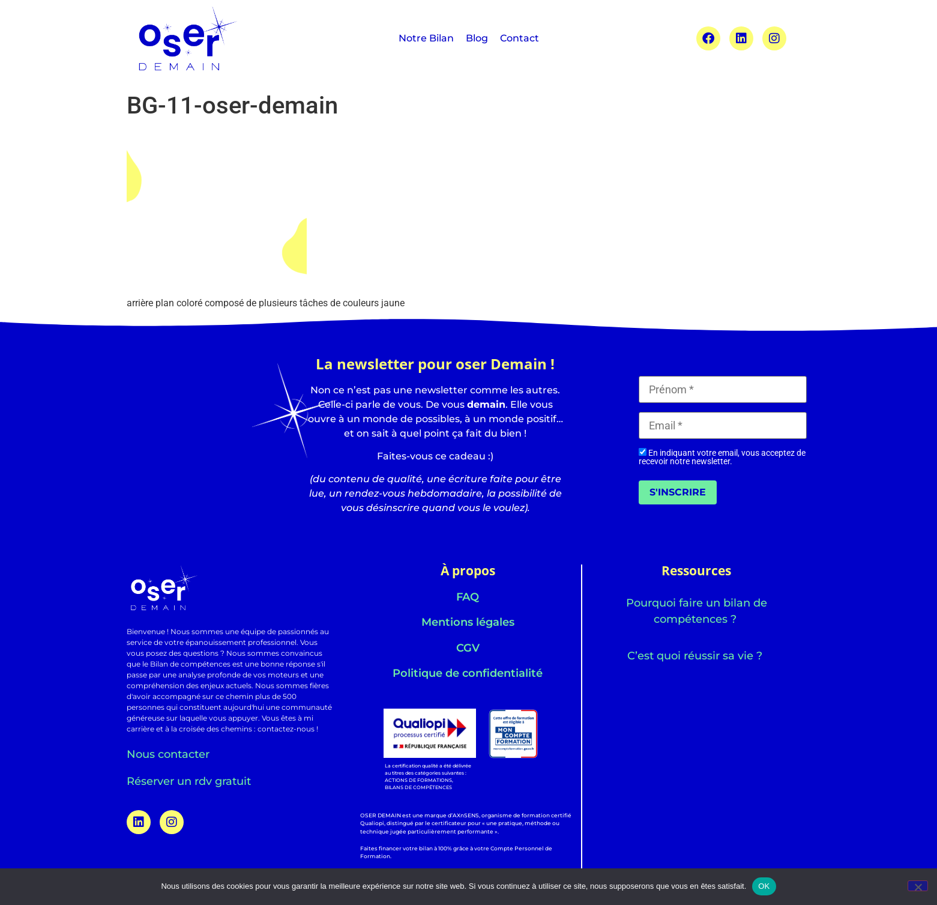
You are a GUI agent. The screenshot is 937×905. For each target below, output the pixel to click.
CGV (468, 648)
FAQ (467, 597)
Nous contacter (168, 754)
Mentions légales (467, 622)
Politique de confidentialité (468, 673)
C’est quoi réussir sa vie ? (696, 655)
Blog (477, 38)
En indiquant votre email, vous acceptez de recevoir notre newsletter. (722, 456)
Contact (519, 38)
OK (764, 886)
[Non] (918, 885)
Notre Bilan (426, 38)
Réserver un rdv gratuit (189, 781)
